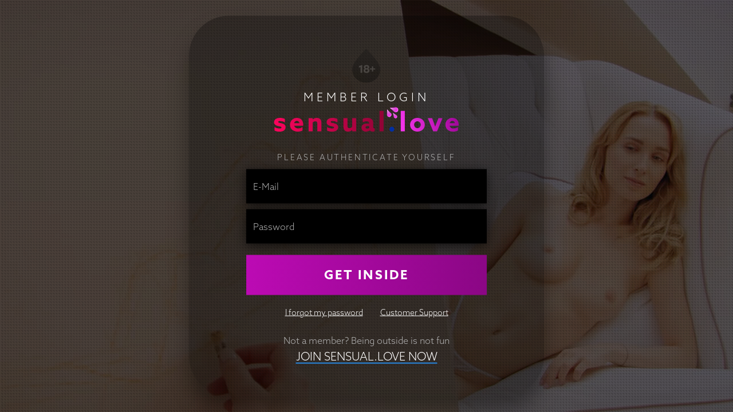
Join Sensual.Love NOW (367, 355)
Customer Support (414, 312)
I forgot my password (324, 312)
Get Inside (366, 275)
